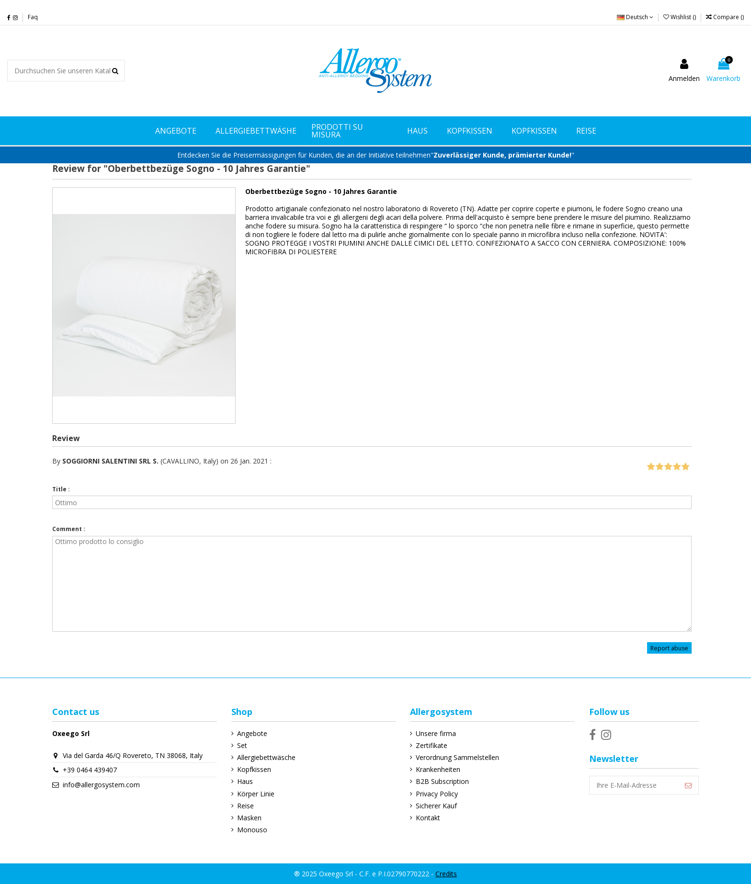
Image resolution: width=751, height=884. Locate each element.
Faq (33, 17)
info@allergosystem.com (101, 784)
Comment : (68, 529)
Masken (249, 817)
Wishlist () (680, 17)
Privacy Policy (437, 793)
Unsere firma (436, 733)
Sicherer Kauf (436, 805)
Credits (446, 873)
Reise (245, 805)
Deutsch (635, 17)
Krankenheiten (438, 769)
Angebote (252, 733)
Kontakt (428, 817)
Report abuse (669, 648)
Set (242, 745)
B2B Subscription (442, 781)
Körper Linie (255, 793)
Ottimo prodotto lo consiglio (372, 584)
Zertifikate (431, 745)
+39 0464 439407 (90, 769)
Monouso (252, 829)
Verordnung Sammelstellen (457, 757)
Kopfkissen (254, 769)
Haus (245, 781)
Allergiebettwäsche (266, 757)
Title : (61, 489)
